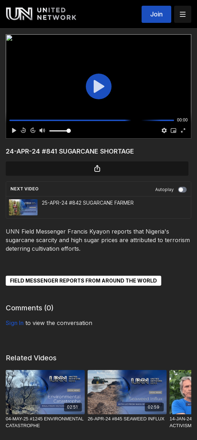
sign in (15, 322)
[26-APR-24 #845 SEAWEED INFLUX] (127, 418)
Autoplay (171, 189)
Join (156, 14)
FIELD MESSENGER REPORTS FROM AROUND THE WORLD (83, 281)
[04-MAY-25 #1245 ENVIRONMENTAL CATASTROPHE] (45, 422)
